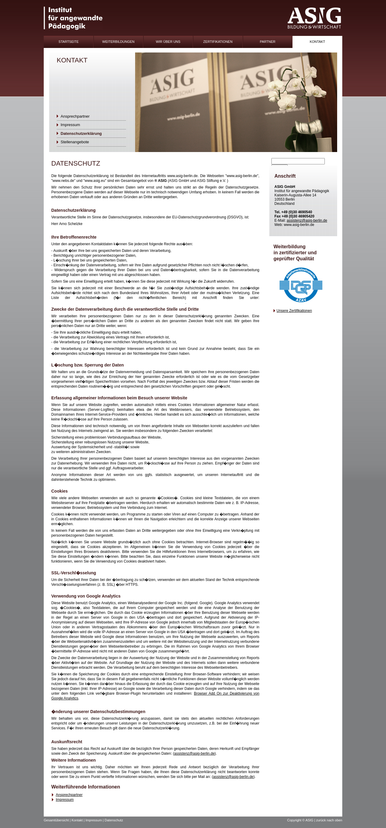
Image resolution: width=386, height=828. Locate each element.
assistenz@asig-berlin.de (194, 753)
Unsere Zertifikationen (294, 311)
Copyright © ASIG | (301, 820)
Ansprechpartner (75, 116)
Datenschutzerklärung (81, 133)
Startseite (69, 41)
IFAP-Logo (73, 18)
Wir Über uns (168, 41)
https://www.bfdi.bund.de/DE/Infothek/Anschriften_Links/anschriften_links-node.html (118, 302)
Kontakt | (78, 820)
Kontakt (317, 41)
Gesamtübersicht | (57, 820)
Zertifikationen (218, 41)
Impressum (70, 124)
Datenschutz (114, 820)
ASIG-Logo (314, 18)
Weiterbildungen (118, 41)
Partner (268, 41)
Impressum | (94, 820)
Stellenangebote (75, 142)
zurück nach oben (329, 820)
